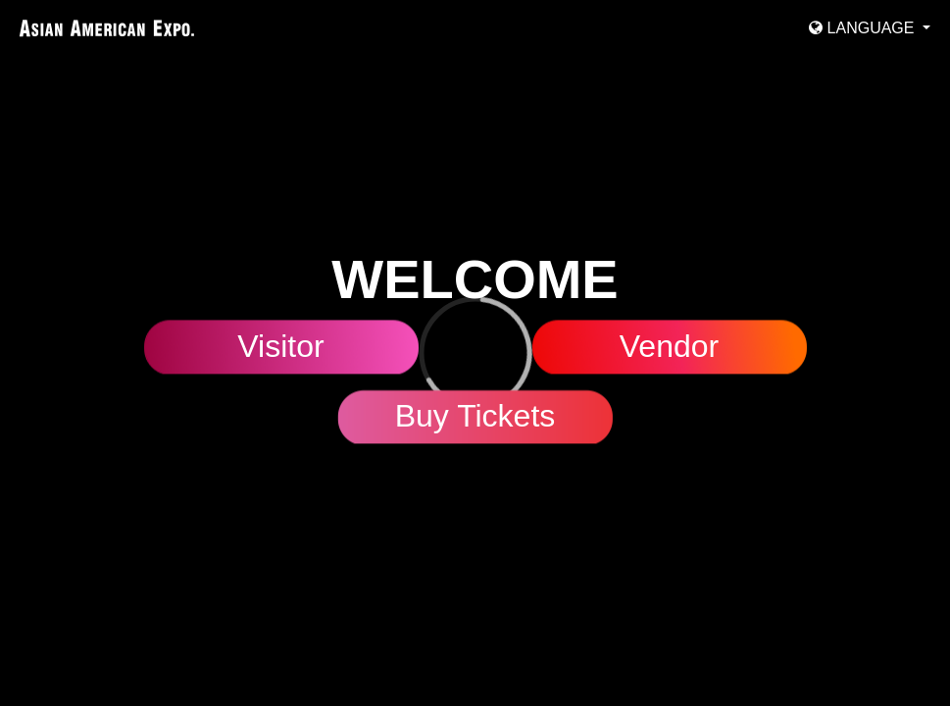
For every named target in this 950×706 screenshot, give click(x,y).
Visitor (280, 347)
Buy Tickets (475, 416)
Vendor (669, 347)
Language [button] (864, 28)
